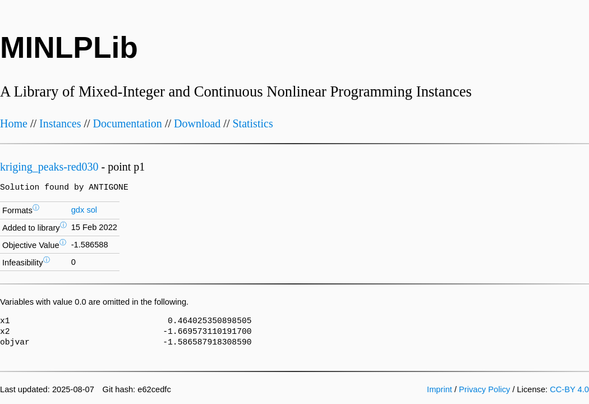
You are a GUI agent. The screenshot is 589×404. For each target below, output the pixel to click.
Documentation (127, 123)
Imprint (439, 389)
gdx (78, 209)
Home (13, 123)
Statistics (252, 123)
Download (197, 123)
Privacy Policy (484, 389)
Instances (60, 123)
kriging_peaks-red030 (49, 166)
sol (91, 209)
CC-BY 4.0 (569, 389)
